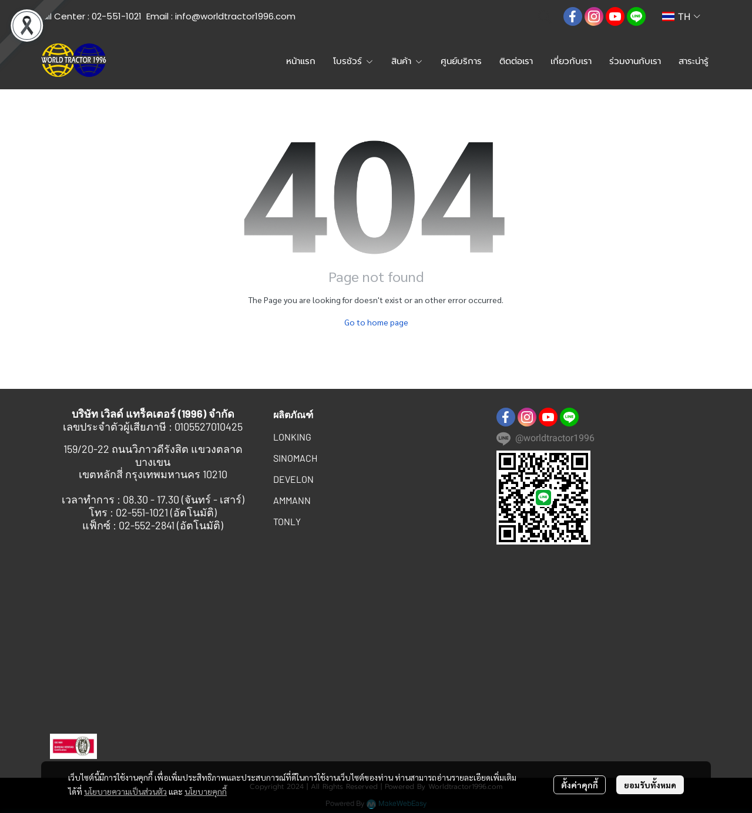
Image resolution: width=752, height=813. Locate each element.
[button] (545, 16)
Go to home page (376, 322)
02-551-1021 (117, 16)
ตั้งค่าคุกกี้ (579, 785)
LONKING (292, 436)
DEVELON (293, 479)
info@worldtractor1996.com (235, 16)
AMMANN (292, 500)
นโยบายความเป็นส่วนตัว (125, 791)
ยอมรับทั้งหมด (650, 785)
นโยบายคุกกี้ (205, 791)
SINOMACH (295, 457)
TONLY (287, 521)
